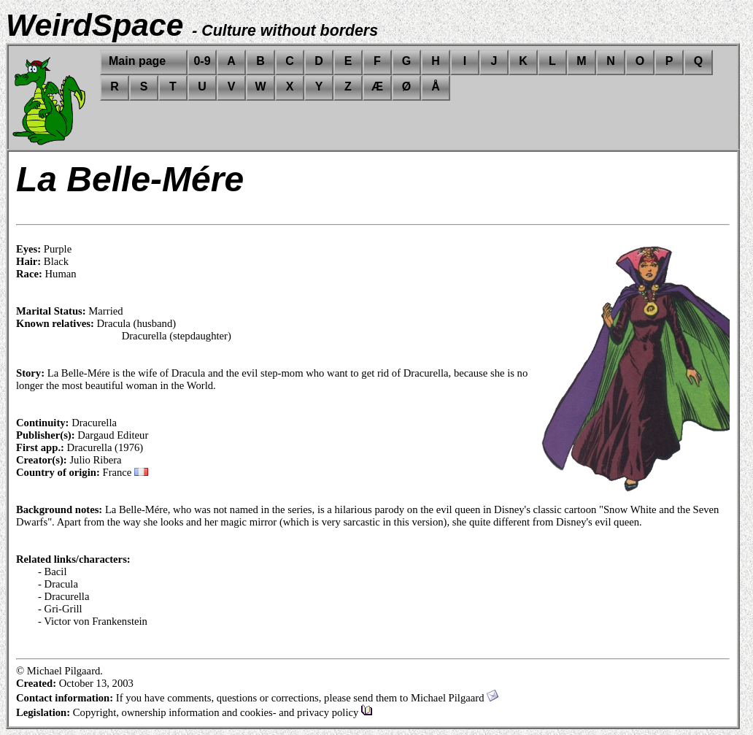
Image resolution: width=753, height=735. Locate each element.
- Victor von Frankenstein (92, 621)
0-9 (201, 61)
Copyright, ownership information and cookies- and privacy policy (223, 712)
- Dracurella (63, 596)
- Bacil (52, 571)
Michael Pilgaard (454, 698)
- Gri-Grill (60, 609)
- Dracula (58, 584)
